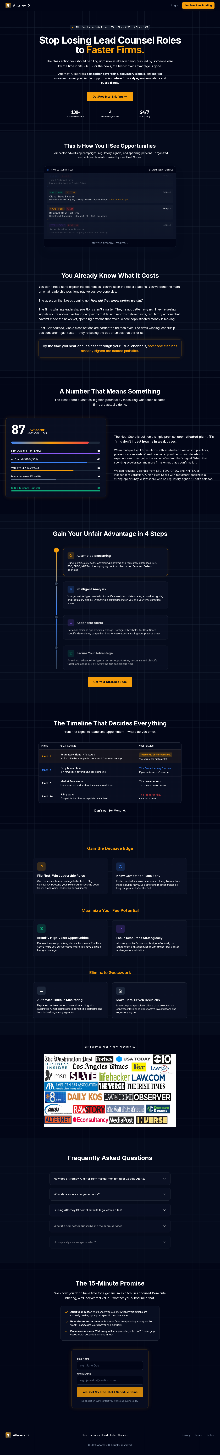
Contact (210, 1435)
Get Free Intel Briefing (198, 5)
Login (174, 5)
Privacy (186, 1435)
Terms (198, 1435)
